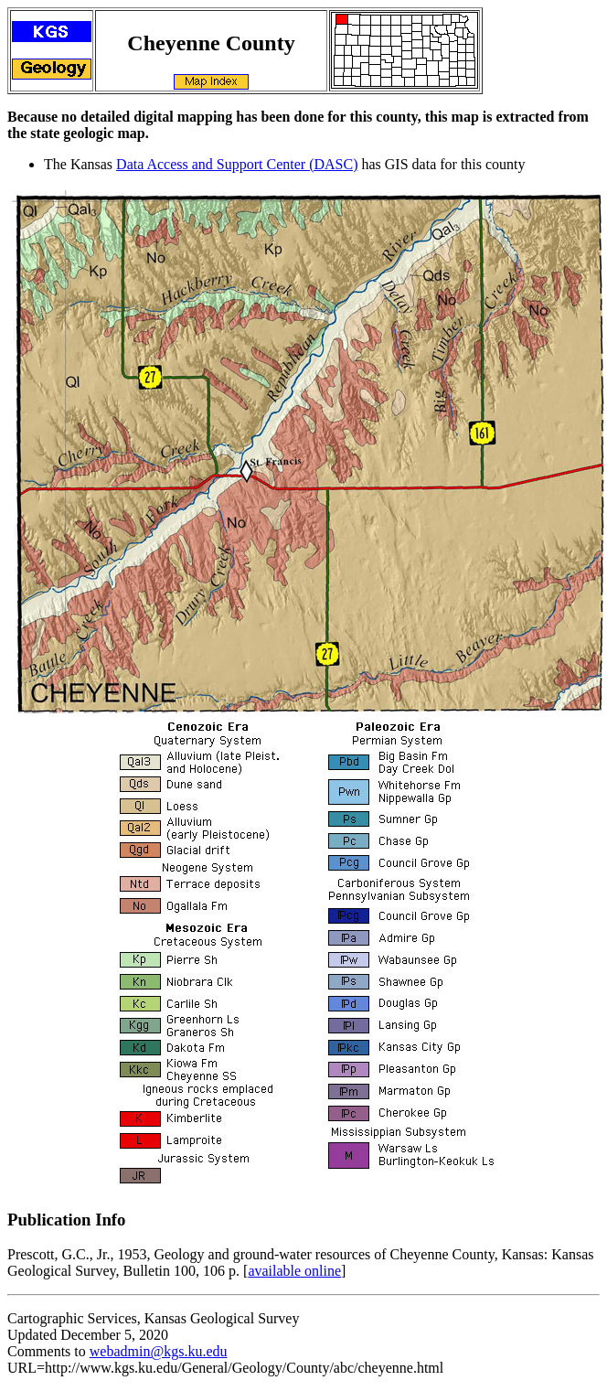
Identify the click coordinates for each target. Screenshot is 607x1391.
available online (294, 1271)
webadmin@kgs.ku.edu (159, 1351)
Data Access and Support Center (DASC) (236, 164)
